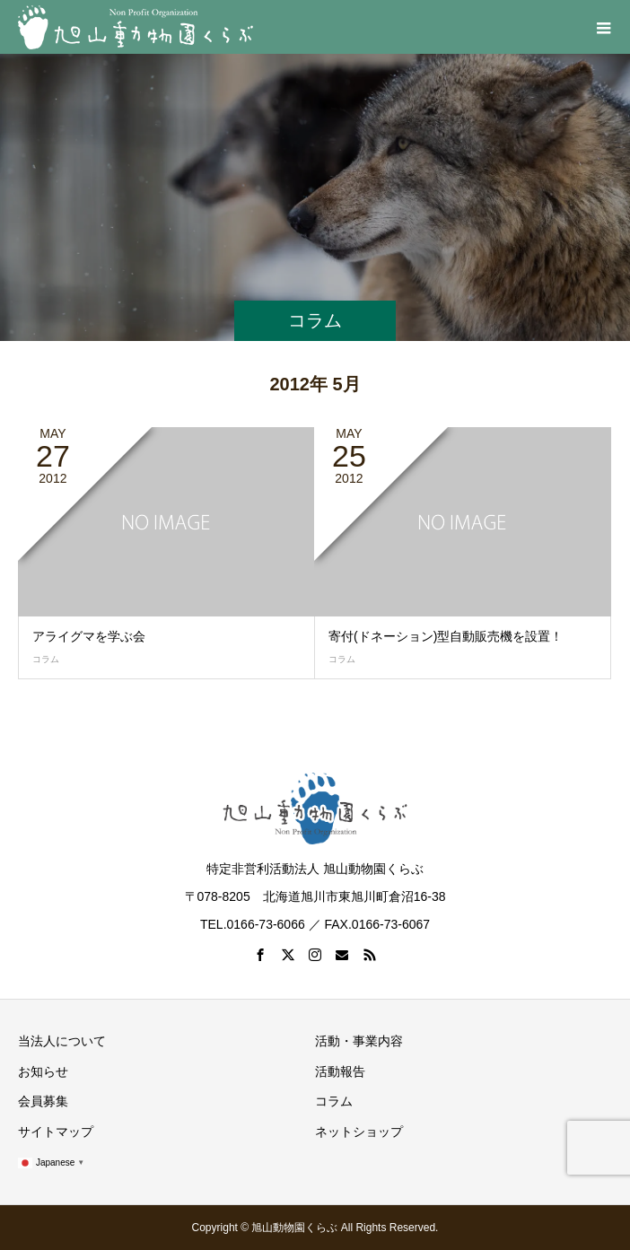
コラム (45, 659)
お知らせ (43, 1071)
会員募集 (43, 1101)
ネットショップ (359, 1131)
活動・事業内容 (359, 1041)
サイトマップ (55, 1131)
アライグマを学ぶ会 (88, 636)
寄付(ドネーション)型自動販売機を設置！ (445, 636)
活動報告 (340, 1071)
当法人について (62, 1041)
